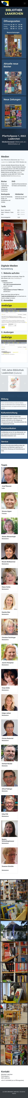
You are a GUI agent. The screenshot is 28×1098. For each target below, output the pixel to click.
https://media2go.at (16, 278)
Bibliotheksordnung (15, 176)
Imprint (14, 1093)
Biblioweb (3, 167)
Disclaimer (22, 1091)
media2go (19, 172)
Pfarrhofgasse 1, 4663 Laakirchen (14, 137)
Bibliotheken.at (14, 144)
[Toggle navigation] (25, 3)
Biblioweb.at (20, 142)
